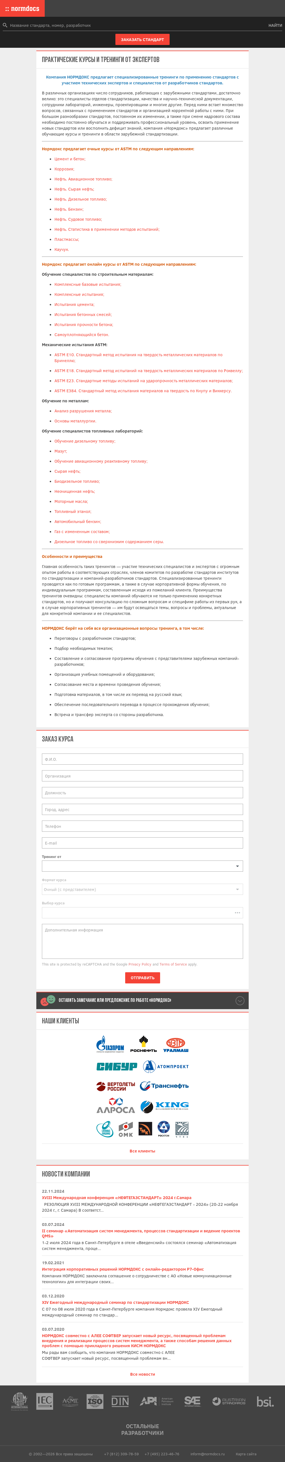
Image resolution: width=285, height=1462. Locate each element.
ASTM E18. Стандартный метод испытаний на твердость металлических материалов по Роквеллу (148, 370)
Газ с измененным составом (81, 531)
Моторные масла (70, 501)
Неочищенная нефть (74, 491)
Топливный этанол (72, 511)
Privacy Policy (140, 964)
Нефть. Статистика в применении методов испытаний (106, 229)
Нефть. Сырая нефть (73, 189)
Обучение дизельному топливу (84, 441)
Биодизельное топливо (76, 481)
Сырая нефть (66, 471)
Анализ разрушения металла (82, 410)
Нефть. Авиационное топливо (82, 179)
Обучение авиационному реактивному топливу (100, 461)
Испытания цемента (73, 304)
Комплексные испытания (78, 294)
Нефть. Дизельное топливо (80, 199)
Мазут (60, 451)
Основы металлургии (74, 421)
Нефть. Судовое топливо (77, 219)
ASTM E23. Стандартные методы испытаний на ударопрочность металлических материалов (143, 380)
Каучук (61, 249)
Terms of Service (173, 964)
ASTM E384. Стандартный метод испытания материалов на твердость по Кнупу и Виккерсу (142, 390)
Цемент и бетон (69, 158)
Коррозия (63, 169)
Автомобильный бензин (77, 521)
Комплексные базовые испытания (87, 284)
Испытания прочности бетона (83, 324)
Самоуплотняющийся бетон (81, 334)
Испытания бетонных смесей (82, 314)
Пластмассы (66, 239)
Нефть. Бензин (68, 209)
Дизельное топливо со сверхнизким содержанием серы (108, 541)
